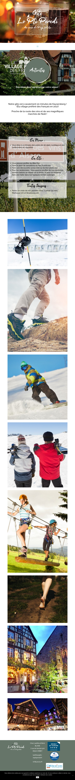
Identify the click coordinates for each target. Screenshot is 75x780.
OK (37, 777)
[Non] (73, 775)
